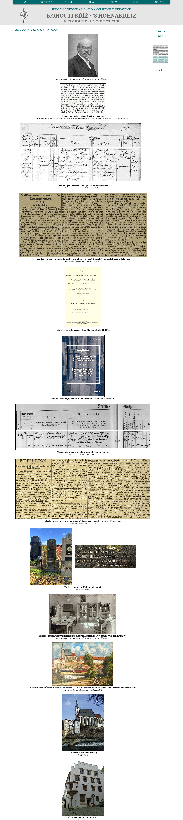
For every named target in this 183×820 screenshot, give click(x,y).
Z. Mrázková (63, 79)
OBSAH (92, 2)
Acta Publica (96, 188)
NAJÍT (136, 2)
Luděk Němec (84, 589)
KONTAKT (159, 2)
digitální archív (91, 454)
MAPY (114, 2)
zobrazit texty (161, 70)
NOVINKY (46, 2)
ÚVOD (24, 2)
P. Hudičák (80, 79)
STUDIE (69, 2)
